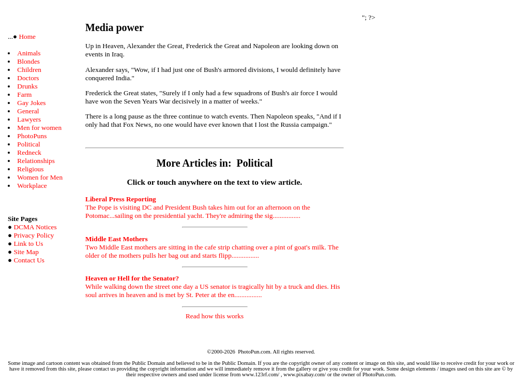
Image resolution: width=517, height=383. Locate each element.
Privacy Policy (33, 235)
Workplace (32, 185)
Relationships (36, 161)
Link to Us (28, 243)
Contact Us (28, 260)
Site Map (26, 252)
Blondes (28, 61)
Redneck (29, 152)
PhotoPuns (32, 136)
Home (26, 36)
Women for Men (40, 177)
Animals (28, 53)
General (28, 111)
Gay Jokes (31, 103)
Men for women (39, 127)
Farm (24, 94)
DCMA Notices (34, 227)
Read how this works (215, 316)
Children (29, 69)
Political (28, 144)
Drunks (27, 86)
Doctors (28, 78)
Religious (30, 169)
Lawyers (29, 119)
